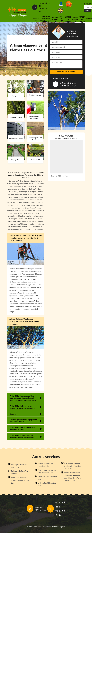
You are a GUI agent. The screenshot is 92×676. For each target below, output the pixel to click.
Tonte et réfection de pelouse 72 (68, 19)
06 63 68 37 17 (44, 10)
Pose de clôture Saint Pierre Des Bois (45, 464)
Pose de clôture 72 (75, 19)
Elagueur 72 (36, 19)
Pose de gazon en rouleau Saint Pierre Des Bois (47, 471)
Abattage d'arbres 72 (55, 19)
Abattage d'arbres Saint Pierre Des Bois (19, 465)
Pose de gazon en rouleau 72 (82, 19)
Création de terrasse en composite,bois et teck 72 (45, 19)
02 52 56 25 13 (44, 4)
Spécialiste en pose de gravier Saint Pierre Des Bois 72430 (72, 466)
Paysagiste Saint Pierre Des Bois (47, 477)
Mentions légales (58, 527)
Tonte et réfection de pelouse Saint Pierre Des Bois (20, 480)
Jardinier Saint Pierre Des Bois (47, 484)
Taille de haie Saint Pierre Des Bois (20, 472)
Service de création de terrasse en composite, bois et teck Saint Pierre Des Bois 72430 (72, 477)
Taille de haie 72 (61, 19)
